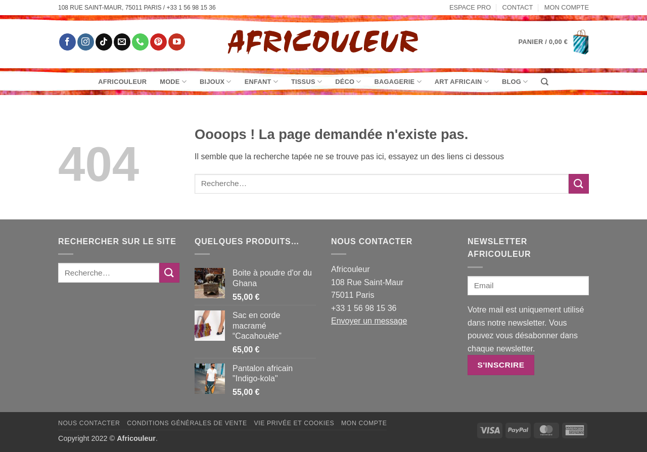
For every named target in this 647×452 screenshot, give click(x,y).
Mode (173, 81)
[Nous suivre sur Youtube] (176, 42)
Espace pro (470, 7)
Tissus (306, 81)
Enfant (261, 81)
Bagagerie (398, 81)
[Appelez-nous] (140, 42)
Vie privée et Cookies (294, 423)
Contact (517, 7)
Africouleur (122, 81)
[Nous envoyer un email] (122, 42)
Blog (515, 81)
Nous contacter (89, 423)
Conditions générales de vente (187, 423)
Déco (348, 81)
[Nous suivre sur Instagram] (85, 42)
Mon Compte (566, 7)
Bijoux (216, 81)
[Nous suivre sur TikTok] (104, 42)
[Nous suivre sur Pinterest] (158, 42)
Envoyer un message (369, 321)
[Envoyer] (579, 184)
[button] (554, 42)
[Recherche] (544, 82)
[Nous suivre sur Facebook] (67, 42)
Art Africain (462, 81)
